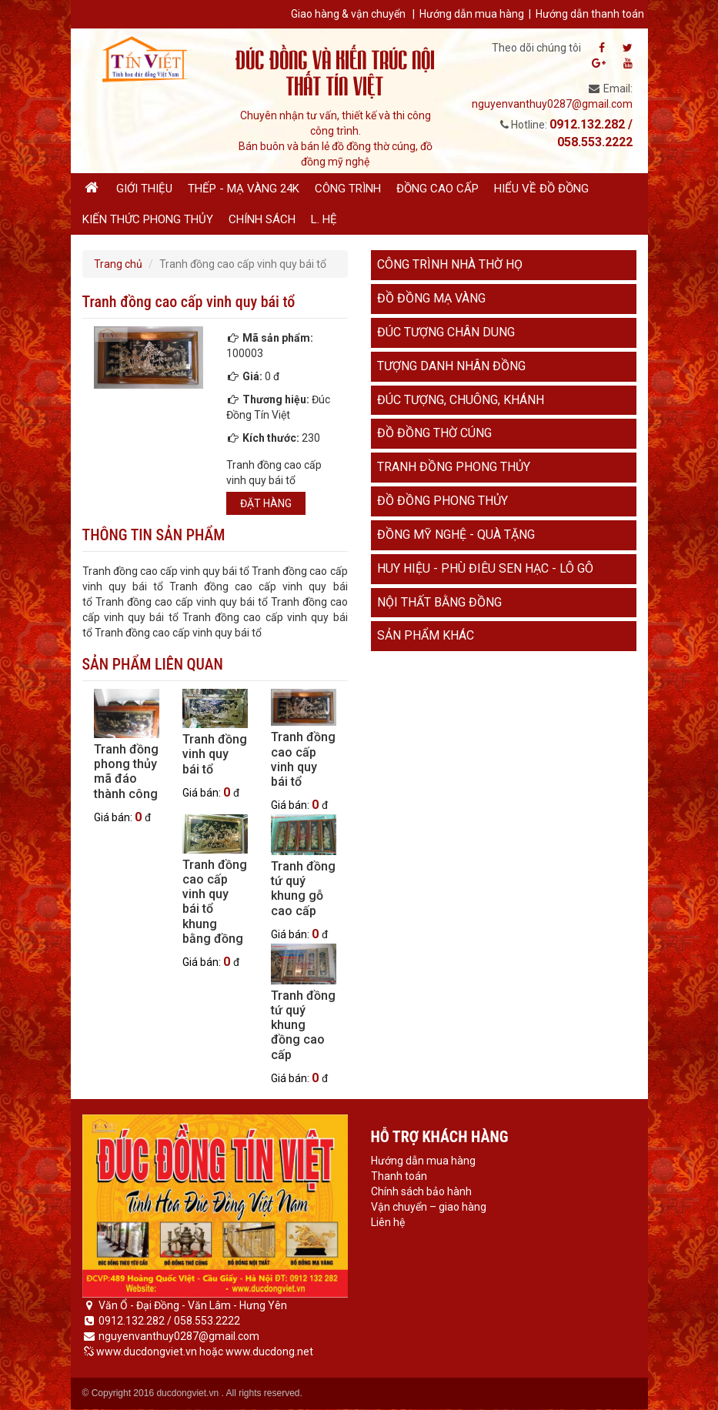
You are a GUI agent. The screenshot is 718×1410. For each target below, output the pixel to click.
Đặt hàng (266, 503)
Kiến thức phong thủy (147, 219)
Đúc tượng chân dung (446, 332)
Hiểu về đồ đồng (541, 188)
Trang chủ (118, 264)
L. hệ (324, 219)
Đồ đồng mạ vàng (431, 298)
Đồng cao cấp (437, 188)
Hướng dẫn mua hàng (471, 14)
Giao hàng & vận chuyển (348, 14)
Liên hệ (388, 1222)
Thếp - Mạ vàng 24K (243, 188)
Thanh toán (399, 1176)
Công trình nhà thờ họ (450, 264)
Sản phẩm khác (425, 635)
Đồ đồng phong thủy (442, 500)
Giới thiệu (144, 188)
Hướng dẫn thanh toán (590, 14)
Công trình (348, 188)
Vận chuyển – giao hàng (428, 1207)
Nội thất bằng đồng (439, 602)
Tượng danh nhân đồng (451, 366)
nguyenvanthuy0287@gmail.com (552, 104)
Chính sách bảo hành (421, 1191)
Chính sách (262, 219)
